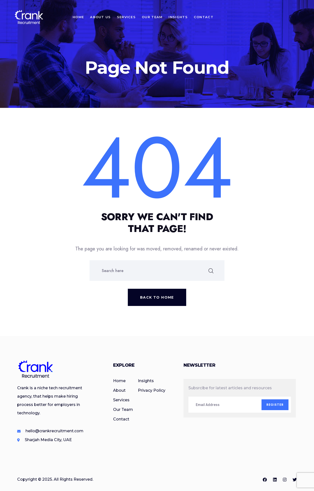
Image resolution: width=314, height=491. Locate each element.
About (119, 390)
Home (78, 17)
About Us (100, 17)
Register (275, 405)
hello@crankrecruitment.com (54, 431)
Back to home (157, 297)
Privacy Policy (151, 390)
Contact (203, 17)
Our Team (152, 17)
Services (126, 17)
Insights (178, 17)
